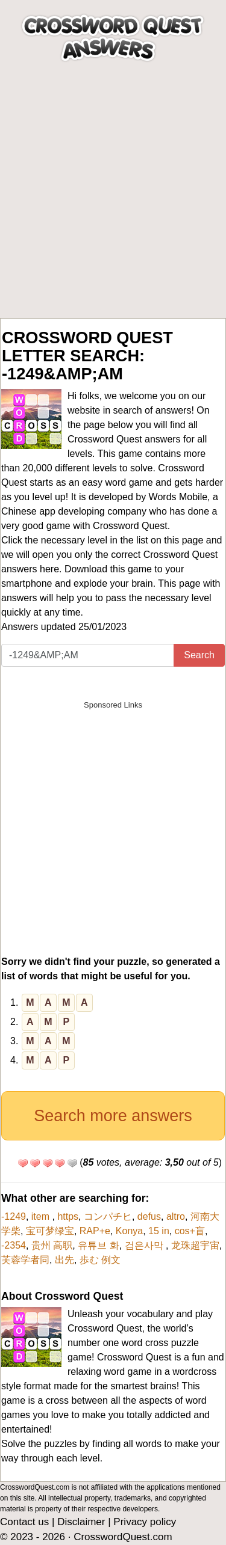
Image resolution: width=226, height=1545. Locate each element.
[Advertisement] (113, 199)
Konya (129, 1231)
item (41, 1216)
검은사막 (145, 1245)
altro (175, 1216)
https (67, 1216)
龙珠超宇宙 (195, 1245)
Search (199, 655)
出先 (64, 1260)
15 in (158, 1231)
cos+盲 (190, 1231)
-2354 (13, 1245)
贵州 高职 (51, 1245)
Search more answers (113, 1116)
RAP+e (95, 1231)
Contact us (24, 1522)
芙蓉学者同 (25, 1260)
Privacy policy (144, 1522)
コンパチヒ (108, 1216)
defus (149, 1216)
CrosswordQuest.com (123, 1537)
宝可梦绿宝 (50, 1231)
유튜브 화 (98, 1245)
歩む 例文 (100, 1260)
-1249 (13, 1216)
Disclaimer (81, 1522)
